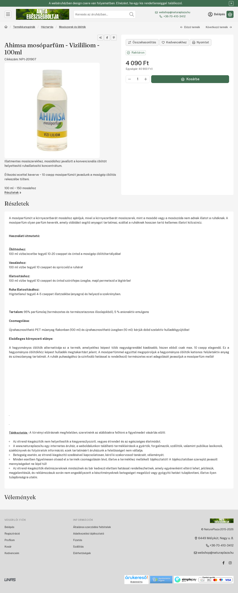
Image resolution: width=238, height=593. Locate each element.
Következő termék (219, 27)
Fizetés (77, 540)
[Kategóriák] (8, 14)
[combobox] (105, 14)
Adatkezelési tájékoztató (88, 533)
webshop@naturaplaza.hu (174, 12)
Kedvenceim (11, 553)
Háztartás (47, 27)
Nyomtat (200, 42)
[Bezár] (231, 3)
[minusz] (129, 79)
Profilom (9, 540)
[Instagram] (230, 562)
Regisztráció (12, 533)
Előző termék (190, 27)
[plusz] (145, 79)
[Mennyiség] (137, 79)
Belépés (9, 527)
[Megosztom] (100, 38)
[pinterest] (114, 38)
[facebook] (107, 38)
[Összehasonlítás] (142, 42)
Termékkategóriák (24, 27)
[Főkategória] (5, 27)
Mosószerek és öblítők (72, 27)
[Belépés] (216, 14)
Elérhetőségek (82, 553)
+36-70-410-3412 (174, 16)
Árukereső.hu (136, 582)
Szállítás (78, 546)
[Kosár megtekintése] (230, 14)
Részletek (12, 192)
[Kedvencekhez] (174, 42)
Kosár (8, 546)
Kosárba (190, 79)
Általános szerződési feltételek (92, 527)
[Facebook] (223, 562)
